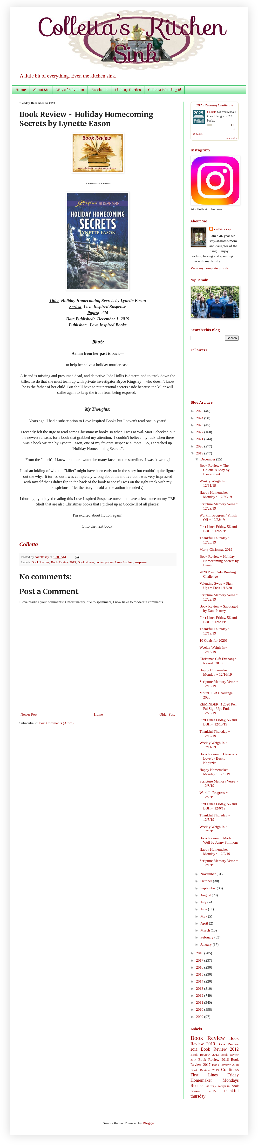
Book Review (40, 562)
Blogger (148, 1123)
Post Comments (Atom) (56, 723)
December (208, 459)
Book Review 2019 (63, 562)
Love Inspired (124, 562)
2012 (200, 995)
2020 (200, 446)
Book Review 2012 (220, 1049)
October (206, 881)
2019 (200, 453)
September (208, 888)
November (208, 874)
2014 (200, 981)
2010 (200, 1009)
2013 (200, 988)
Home (20, 90)
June (204, 909)
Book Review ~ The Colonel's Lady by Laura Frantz (215, 470)
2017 (200, 960)
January (206, 944)
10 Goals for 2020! (213, 640)
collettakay (42, 557)
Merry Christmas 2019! (217, 549)
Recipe (196, 1085)
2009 (200, 1017)
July (203, 902)
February (207, 937)
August (206, 895)
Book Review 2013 (204, 1054)
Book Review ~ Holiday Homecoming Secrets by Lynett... (219, 561)
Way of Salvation (70, 90)
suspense (141, 562)
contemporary (105, 562)
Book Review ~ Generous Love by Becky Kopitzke (218, 758)
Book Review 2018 (225, 1065)
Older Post (167, 714)
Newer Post (28, 714)
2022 (200, 432)
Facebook (99, 90)
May (204, 916)
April (204, 923)
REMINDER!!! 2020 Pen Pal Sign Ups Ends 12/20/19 (218, 708)
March (205, 930)
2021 (200, 439)
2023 (200, 425)
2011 (200, 1002)
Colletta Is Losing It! (164, 90)
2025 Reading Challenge (214, 105)
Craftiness (230, 1069)
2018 (200, 953)
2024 (200, 418)
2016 (200, 967)
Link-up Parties (128, 90)
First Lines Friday (214, 1075)
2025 (200, 411)
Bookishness (86, 562)
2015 (200, 974)
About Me (41, 90)
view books (231, 138)
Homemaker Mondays (214, 1080)
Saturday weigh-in (217, 1086)
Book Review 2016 (213, 1059)
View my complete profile (209, 268)
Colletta (211, 112)
